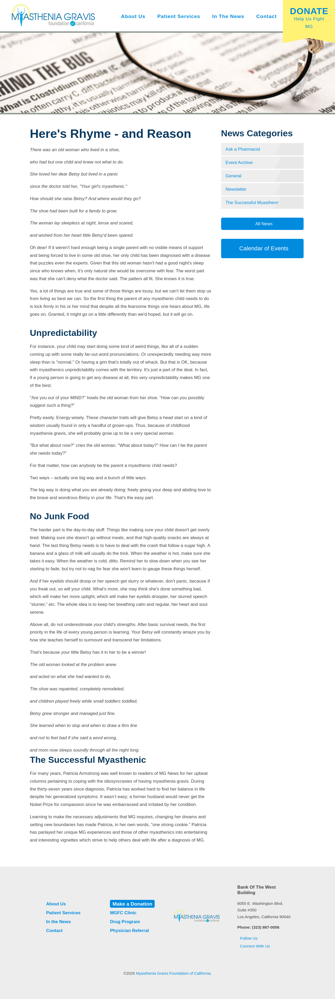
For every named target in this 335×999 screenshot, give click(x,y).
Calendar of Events (262, 248)
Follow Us (247, 938)
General (233, 175)
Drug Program (125, 921)
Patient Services (178, 16)
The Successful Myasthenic (253, 202)
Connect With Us (253, 946)
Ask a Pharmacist (243, 149)
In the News (228, 16)
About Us (133, 16)
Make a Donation (132, 903)
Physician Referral (129, 930)
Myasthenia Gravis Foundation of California (173, 973)
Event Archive (239, 162)
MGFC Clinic (123, 912)
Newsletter (236, 189)
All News (263, 223)
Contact (266, 16)
